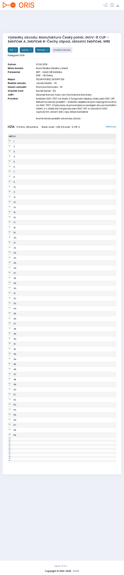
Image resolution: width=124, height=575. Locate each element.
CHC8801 (41, 395)
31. (10, 305)
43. (10, 378)
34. (10, 326)
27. (10, 285)
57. (10, 452)
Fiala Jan (22, 388)
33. (10, 320)
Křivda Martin (25, 373)
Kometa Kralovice (69, 452)
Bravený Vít (23, 512)
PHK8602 (41, 169)
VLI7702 (40, 467)
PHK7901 (40, 264)
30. (10, 300)
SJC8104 (40, 280)
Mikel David (24, 290)
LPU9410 (40, 191)
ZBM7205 (41, 388)
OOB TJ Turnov (67, 144)
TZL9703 (40, 290)
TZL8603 (40, 154)
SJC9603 (41, 422)
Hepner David (25, 270)
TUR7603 (40, 226)
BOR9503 (41, 383)
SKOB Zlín (64, 154)
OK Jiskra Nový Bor (69, 383)
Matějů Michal (25, 467)
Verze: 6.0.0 (60, 566)
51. (10, 422)
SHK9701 (40, 300)
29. (10, 295)
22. (10, 260)
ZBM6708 (41, 341)
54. (10, 437)
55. (10, 442)
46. (10, 395)
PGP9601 (40, 320)
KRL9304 (40, 452)
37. (10, 341)
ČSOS (76, 571)
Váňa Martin (24, 326)
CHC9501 (41, 373)
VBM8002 (41, 525)
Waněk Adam (25, 198)
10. (10, 191)
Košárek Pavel (25, 432)
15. (10, 219)
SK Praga (64, 159)
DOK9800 (41, 208)
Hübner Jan (24, 416)
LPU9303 (40, 164)
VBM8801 (40, 426)
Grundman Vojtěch (23, 395)
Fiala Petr (22, 457)
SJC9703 (40, 361)
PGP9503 (40, 498)
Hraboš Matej (25, 355)
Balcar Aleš (23, 169)
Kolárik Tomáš (25, 530)
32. (10, 312)
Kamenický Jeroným (23, 220)
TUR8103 (40, 179)
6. (10, 169)
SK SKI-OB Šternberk (70, 447)
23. (10, 264)
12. (10, 203)
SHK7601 (40, 270)
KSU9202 (41, 505)
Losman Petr (24, 264)
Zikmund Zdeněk (22, 362)
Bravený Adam (25, 426)
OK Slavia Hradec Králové (73, 270)
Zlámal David (25, 422)
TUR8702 (40, 401)
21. (10, 254)
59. (10, 462)
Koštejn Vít (23, 208)
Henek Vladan (25, 525)
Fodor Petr (23, 179)
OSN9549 (41, 219)
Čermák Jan (24, 493)
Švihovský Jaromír (23, 537)
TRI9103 (40, 213)
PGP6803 (41, 378)
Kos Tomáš (23, 164)
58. (10, 457)
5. (10, 164)
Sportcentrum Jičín (69, 203)
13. (10, 208)
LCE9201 (40, 254)
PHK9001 (40, 368)
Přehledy (41, 50)
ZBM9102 (40, 512)
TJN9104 (40, 487)
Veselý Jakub (25, 498)
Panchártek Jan (26, 275)
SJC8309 (41, 472)
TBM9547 (40, 355)
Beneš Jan (23, 203)
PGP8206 (41, 174)
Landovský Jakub (23, 320)
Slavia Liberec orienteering (73, 149)
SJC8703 (40, 203)
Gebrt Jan (23, 411)
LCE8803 (40, 236)
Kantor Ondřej (25, 213)
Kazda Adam (24, 487)
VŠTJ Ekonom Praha (69, 243)
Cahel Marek (24, 236)
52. (10, 426)
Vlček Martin (24, 401)
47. (10, 401)
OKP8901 (40, 185)
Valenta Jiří (24, 254)
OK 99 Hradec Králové (71, 169)
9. (10, 185)
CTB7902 (40, 416)
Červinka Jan (24, 185)
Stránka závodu (62, 50)
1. (9, 144)
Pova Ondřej (24, 452)
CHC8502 (41, 305)
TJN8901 (40, 479)
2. (10, 149)
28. (10, 290)
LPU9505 (40, 198)
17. (10, 231)
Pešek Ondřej (24, 305)
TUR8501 (40, 295)
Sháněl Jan (23, 285)
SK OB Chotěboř (68, 416)
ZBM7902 (41, 260)
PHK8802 (40, 275)
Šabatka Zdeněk (22, 312)
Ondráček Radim (23, 243)
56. (10, 447)
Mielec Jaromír (25, 406)
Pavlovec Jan (24, 383)
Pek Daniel (23, 442)
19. (10, 243)
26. (10, 280)
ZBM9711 (40, 462)
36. (10, 336)
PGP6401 (40, 518)
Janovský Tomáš (23, 519)
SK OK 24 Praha (67, 185)
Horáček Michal (26, 149)
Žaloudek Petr (25, 472)
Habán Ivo (23, 231)
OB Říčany (65, 249)
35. (10, 331)
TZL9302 (40, 530)
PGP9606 (41, 159)
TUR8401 (40, 326)
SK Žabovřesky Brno (69, 260)
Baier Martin (24, 226)
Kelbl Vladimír (25, 462)
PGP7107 (40, 432)
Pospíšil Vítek (24, 378)
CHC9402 (41, 285)
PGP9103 (40, 348)
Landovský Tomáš (23, 349)
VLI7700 (40, 149)
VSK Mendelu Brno (69, 426)
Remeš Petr (23, 437)
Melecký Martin (26, 331)
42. (10, 373)
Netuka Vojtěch (25, 300)
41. (10, 368)
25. (10, 275)
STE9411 (40, 447)
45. (10, 388)
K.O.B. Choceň (66, 285)
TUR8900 (41, 144)
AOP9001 (40, 331)
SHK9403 (41, 437)
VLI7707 (40, 231)
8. (10, 179)
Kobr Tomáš (24, 479)
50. (10, 416)
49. (10, 411)
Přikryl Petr (23, 341)
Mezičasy (111, 126)
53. (10, 432)
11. (10, 198)
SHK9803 (41, 442)
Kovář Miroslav (25, 280)
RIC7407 (40, 249)
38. (10, 348)
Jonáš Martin (24, 159)
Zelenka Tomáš (26, 368)
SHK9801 (40, 411)
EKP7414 (40, 243)
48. (10, 406)
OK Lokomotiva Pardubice (73, 164)
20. (10, 249)
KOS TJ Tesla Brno (69, 355)
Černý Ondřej (24, 336)
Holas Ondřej (24, 295)
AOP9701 (40, 406)
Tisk (12, 50)
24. (10, 270)
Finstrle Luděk (25, 260)
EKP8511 (40, 336)
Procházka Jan (25, 174)
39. (10, 355)
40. (10, 361)
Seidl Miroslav (25, 249)
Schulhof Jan (24, 144)
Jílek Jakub (23, 505)
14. (10, 213)
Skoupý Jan (24, 447)
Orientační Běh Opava (71, 331)
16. (10, 226)
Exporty (25, 50)
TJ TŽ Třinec (65, 213)
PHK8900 (41, 312)
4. (10, 159)
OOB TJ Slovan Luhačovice (73, 236)
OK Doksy (64, 208)
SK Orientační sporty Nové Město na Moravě (73, 220)
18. (10, 236)
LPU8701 (40, 457)
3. (10, 154)
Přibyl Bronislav (25, 154)
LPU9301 (40, 493)
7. (9, 174)
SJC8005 (41, 536)
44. (10, 383)
